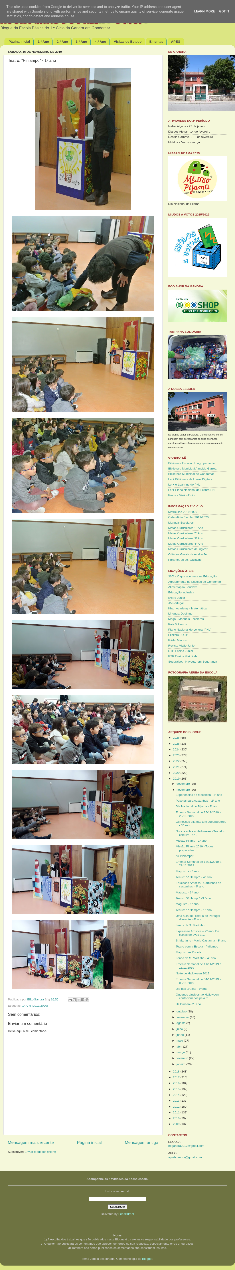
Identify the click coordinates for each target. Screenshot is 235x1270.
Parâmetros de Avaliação (185, 559)
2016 (176, 1083)
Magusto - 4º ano (187, 871)
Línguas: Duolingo (180, 613)
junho (180, 1034)
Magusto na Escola (188, 952)
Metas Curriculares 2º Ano (185, 533)
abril (179, 1046)
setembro (183, 1017)
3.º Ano (81, 41)
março (181, 1052)
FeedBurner (126, 1214)
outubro (182, 1011)
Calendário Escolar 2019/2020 (188, 517)
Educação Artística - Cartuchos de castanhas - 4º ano (198, 884)
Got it (224, 11)
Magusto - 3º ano (187, 892)
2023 (176, 755)
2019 (176, 778)
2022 (176, 761)
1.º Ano (43, 41)
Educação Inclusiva (181, 592)
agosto (181, 1023)
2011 (176, 1112)
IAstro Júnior (176, 597)
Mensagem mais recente (31, 1142)
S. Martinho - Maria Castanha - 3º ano (201, 940)
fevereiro (182, 1058)
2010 (176, 1118)
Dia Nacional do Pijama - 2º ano (197, 806)
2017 (176, 1077)
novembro (183, 789)
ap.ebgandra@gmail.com (185, 1157)
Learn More (204, 11)
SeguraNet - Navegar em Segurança (192, 661)
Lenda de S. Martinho (190, 925)
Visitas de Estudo (128, 41)
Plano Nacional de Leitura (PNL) (189, 629)
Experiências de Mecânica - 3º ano (199, 794)
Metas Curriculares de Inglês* (188, 549)
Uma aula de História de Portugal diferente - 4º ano (198, 917)
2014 (176, 1095)
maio (180, 1040)
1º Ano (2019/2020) (35, 1005)
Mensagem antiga (141, 1142)
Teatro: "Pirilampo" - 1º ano (194, 910)
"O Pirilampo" (185, 856)
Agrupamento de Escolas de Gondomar (194, 581)
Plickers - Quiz (178, 635)
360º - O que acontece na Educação (192, 576)
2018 (176, 1071)
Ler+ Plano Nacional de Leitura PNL (192, 490)
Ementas (156, 41)
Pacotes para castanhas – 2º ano (198, 800)
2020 (176, 772)
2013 (176, 1100)
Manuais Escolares (181, 522)
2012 (176, 1106)
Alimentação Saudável (183, 587)
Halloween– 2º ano (188, 1004)
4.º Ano (100, 41)
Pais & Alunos (177, 624)
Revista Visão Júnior (182, 495)
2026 (176, 737)
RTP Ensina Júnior (180, 651)
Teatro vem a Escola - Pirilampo (197, 946)
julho (180, 1029)
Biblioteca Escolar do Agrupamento (191, 463)
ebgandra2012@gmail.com (186, 1145)
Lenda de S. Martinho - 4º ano (196, 958)
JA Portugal (176, 603)
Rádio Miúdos (177, 640)
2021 (176, 767)
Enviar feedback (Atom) (40, 1151)
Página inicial (19, 41)
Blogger (147, 1258)
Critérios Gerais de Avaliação (187, 554)
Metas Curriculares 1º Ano (185, 528)
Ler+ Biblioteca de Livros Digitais (190, 479)
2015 (176, 1089)
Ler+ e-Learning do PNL (184, 484)
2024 (176, 749)
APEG (175, 41)
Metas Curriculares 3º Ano (185, 538)
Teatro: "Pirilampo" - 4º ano (194, 877)
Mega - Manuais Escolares (186, 619)
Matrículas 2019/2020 (182, 512)
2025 (176, 743)
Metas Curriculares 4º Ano (185, 543)
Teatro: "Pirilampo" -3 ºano (193, 898)
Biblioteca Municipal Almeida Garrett (192, 468)
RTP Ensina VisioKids (182, 656)
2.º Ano (62, 41)
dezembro (183, 783)
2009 (176, 1124)
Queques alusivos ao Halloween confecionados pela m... (197, 996)
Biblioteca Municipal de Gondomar (191, 474)
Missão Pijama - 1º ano (191, 840)
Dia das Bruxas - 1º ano (191, 988)
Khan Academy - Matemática (187, 608)
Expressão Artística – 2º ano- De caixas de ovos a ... (197, 932)
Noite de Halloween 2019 (192, 973)
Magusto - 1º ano (187, 904)
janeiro (181, 1064)
